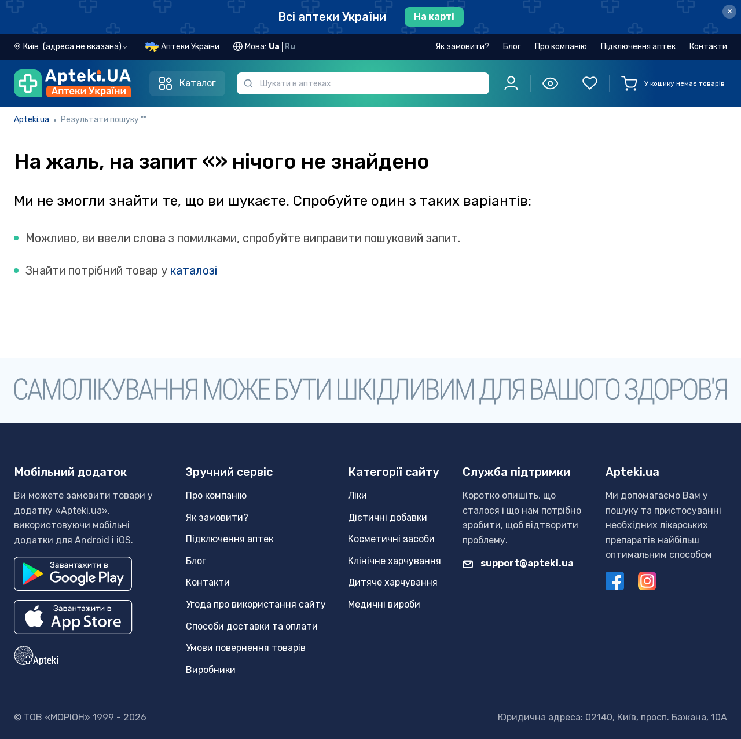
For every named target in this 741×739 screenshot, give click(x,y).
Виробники (211, 669)
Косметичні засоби (391, 538)
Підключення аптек (638, 47)
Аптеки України (190, 47)
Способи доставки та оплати (252, 626)
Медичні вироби (384, 604)
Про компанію (561, 47)
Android (92, 540)
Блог (512, 47)
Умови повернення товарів (246, 647)
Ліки (357, 495)
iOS (123, 540)
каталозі (193, 270)
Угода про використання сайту (256, 604)
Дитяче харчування (393, 582)
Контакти (708, 47)
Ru (289, 47)
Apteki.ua (31, 120)
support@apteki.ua (518, 563)
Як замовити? (462, 47)
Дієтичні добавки (387, 517)
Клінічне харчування (394, 560)
